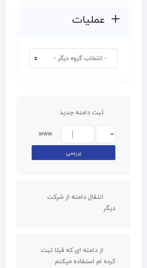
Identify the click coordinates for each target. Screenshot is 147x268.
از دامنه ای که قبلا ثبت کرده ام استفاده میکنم (78, 256)
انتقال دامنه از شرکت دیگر (81, 203)
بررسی (74, 153)
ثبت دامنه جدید (87, 112)
